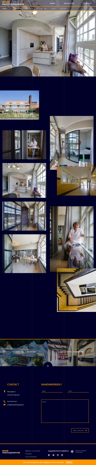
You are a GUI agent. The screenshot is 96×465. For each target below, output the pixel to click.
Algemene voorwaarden (32, 451)
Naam (44, 391)
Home (52, 3)
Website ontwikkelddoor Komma (79, 452)
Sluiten (69, 462)
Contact (87, 3)
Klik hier (47, 462)
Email (70, 391)
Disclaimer (28, 454)
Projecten (69, 3)
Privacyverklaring (30, 457)
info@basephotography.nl (15, 405)
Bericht (44, 402)
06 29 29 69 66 (12, 401)
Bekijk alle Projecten (23, 8)
